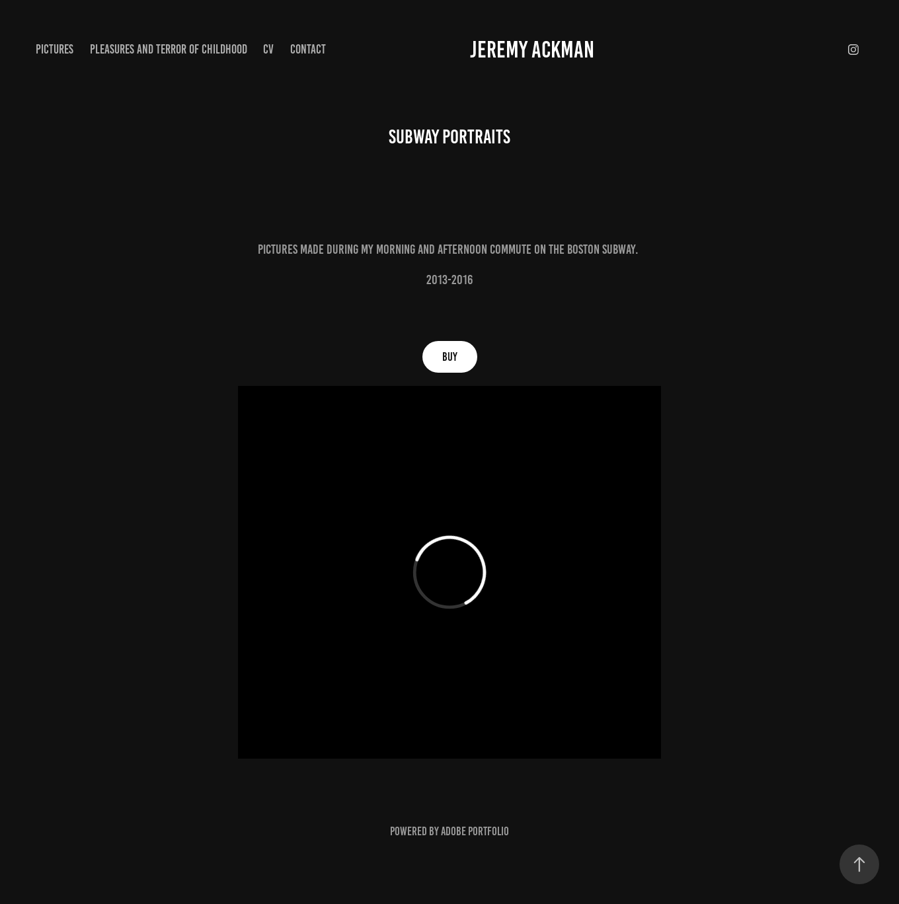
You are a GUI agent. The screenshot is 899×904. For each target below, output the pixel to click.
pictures (54, 49)
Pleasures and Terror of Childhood (168, 49)
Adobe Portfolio (475, 831)
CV (268, 49)
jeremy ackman (532, 49)
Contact (308, 49)
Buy (449, 356)
